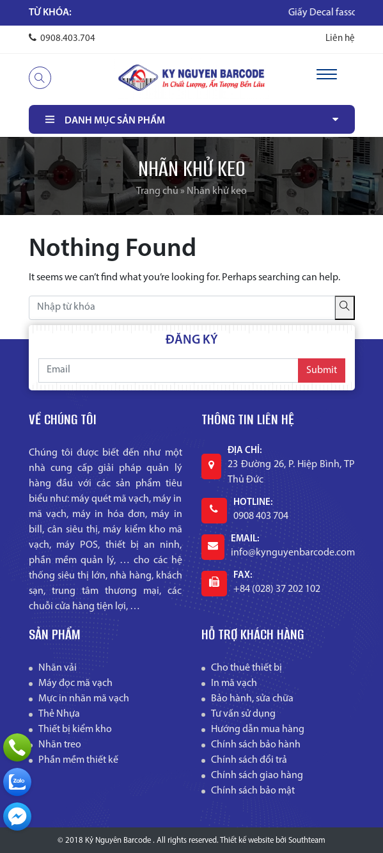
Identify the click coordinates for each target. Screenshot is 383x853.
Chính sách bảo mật (253, 791)
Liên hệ (340, 39)
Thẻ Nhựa (59, 714)
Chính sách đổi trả (249, 760)
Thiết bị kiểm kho (75, 729)
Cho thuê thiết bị (246, 668)
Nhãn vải (57, 668)
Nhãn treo (59, 745)
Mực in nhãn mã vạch (83, 699)
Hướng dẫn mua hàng (257, 729)
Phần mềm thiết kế (78, 760)
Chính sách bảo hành (256, 745)
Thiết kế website (247, 840)
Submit (321, 370)
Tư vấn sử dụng (243, 714)
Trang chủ (157, 191)
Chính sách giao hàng (257, 775)
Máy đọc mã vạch (75, 683)
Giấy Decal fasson (339, 13)
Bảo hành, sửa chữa (252, 699)
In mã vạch (234, 683)
